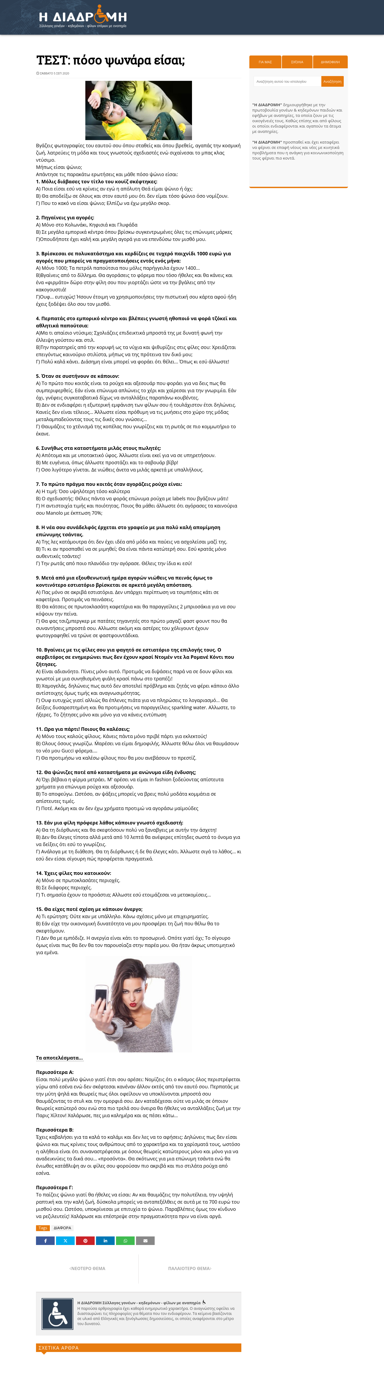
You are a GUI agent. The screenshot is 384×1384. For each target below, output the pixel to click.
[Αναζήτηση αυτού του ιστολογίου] (287, 81)
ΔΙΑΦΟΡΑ (62, 1227)
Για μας (265, 62)
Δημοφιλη (330, 62)
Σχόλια (297, 62)
